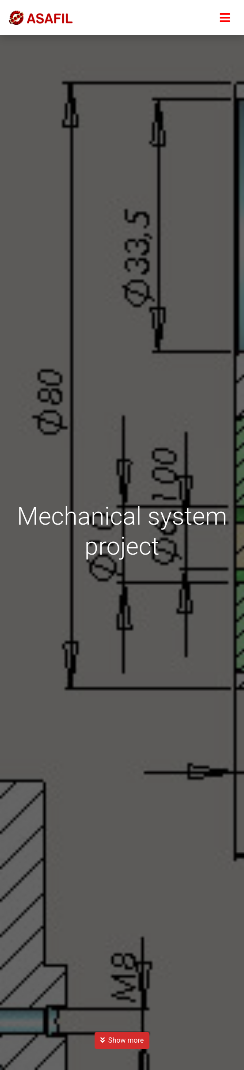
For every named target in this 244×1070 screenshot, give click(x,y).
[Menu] (224, 17)
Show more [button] (122, 1040)
